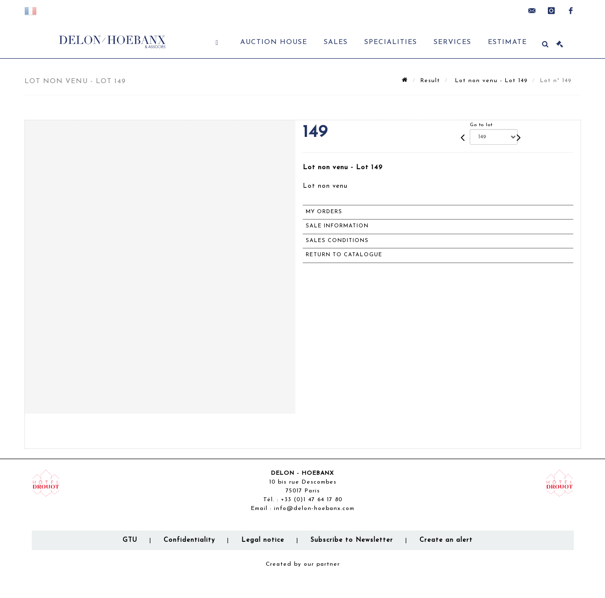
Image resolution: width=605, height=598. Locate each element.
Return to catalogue (344, 255)
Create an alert (446, 540)
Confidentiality (189, 540)
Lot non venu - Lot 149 (490, 81)
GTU (130, 540)
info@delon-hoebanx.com (314, 508)
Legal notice (262, 540)
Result (430, 81)
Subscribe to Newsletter (352, 540)
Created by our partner (303, 564)
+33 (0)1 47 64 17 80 (311, 500)
